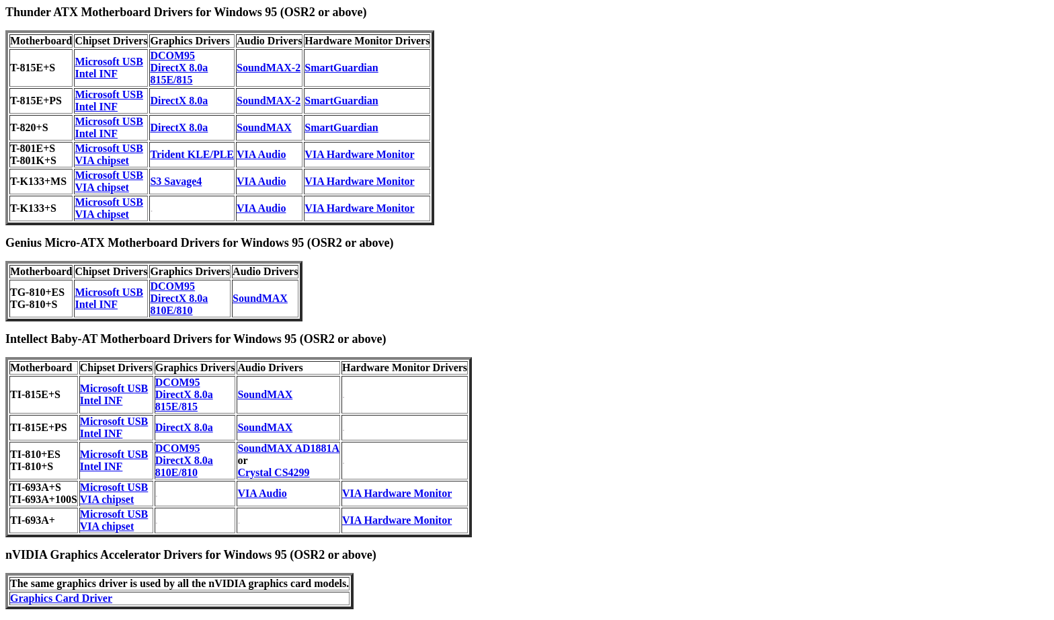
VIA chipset (101, 160)
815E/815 (171, 79)
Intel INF (96, 73)
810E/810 (171, 310)
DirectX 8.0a (179, 67)
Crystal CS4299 (273, 472)
